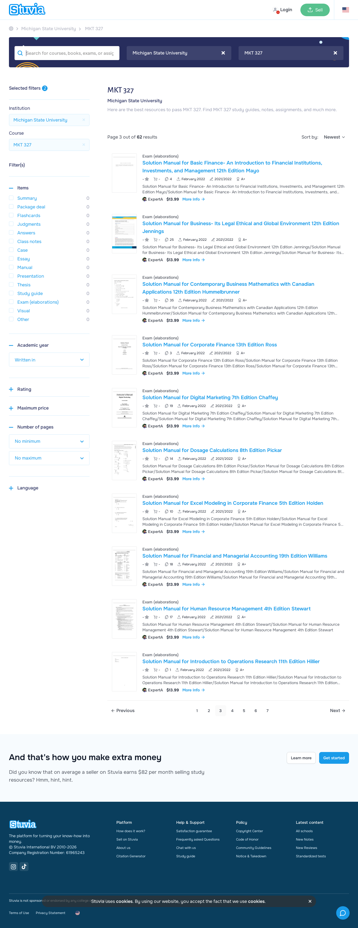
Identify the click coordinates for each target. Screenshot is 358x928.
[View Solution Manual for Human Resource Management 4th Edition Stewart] (228, 619)
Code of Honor (247, 839)
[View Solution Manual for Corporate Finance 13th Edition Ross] (228, 355)
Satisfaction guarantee (194, 831)
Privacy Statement (50, 913)
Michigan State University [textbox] (179, 53)
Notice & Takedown (251, 856)
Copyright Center (249, 831)
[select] (335, 137)
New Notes (305, 839)
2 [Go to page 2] (209, 710)
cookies (124, 901)
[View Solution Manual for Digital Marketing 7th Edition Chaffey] (228, 408)
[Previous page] (122, 711)
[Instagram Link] (13, 866)
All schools (304, 831)
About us (123, 848)
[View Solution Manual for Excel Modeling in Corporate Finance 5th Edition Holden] (228, 513)
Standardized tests (311, 856)
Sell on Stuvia (127, 839)
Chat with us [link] (186, 848)
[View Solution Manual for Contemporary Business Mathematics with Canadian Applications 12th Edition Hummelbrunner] (228, 298)
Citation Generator (130, 856)
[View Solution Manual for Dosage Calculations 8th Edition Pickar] (228, 460)
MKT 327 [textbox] (290, 53)
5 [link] (244, 710)
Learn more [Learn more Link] (301, 757)
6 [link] (256, 710)
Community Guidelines (253, 848)
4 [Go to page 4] (232, 710)
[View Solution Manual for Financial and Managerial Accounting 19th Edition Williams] (228, 566)
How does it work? (130, 831)
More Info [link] (193, 199)
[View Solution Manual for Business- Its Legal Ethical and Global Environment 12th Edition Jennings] (228, 238)
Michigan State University (134, 101)
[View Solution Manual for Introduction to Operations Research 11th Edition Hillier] (228, 672)
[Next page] (338, 711)
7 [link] (267, 710)
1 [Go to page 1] (197, 710)
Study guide (185, 856)
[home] (27, 10)
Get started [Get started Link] (334, 757)
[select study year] (49, 360)
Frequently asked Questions (198, 839)
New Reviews (306, 848)
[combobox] (179, 53)
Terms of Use (19, 913)
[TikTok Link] (24, 866)
